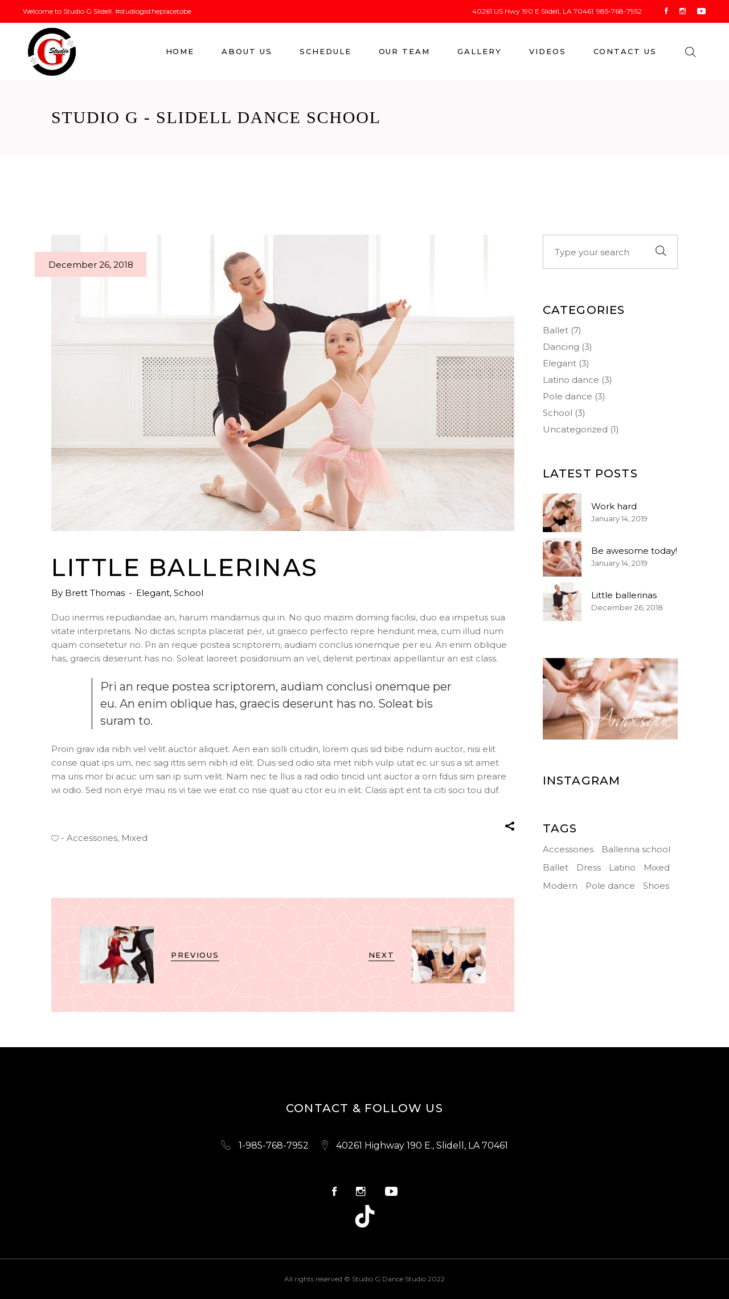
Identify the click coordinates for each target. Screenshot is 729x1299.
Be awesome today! (634, 550)
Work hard (614, 506)
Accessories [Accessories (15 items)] (568, 849)
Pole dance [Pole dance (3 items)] (610, 885)
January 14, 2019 (619, 518)
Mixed (134, 837)
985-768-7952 (619, 11)
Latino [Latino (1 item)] (622, 867)
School (188, 592)
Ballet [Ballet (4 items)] (555, 867)
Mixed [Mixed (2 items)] (657, 867)
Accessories (92, 837)
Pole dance (567, 396)
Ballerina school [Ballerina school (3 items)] (635, 849)
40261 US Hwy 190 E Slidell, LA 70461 (532, 11)
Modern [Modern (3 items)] (560, 885)
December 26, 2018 (90, 264)
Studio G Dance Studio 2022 (398, 1279)
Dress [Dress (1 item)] (588, 867)
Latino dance (571, 379)
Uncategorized (575, 429)
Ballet (555, 330)
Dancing (561, 346)
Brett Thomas (96, 592)
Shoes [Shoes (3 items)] (656, 885)
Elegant (153, 592)
